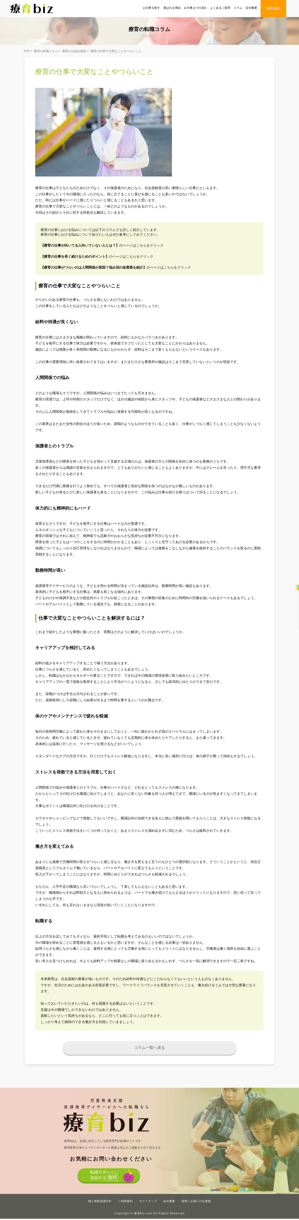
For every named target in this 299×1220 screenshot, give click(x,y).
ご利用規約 (125, 1202)
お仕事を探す (151, 7)
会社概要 (251, 7)
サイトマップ (148, 1202)
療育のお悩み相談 (74, 51)
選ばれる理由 (171, 7)
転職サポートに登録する (104, 1178)
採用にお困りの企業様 (196, 1202)
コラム (238, 7)
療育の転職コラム (46, 51)
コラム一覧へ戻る (149, 1048)
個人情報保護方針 (100, 1202)
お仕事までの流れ (195, 7)
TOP (26, 51)
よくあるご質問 (220, 7)
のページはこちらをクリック (102, 245)
